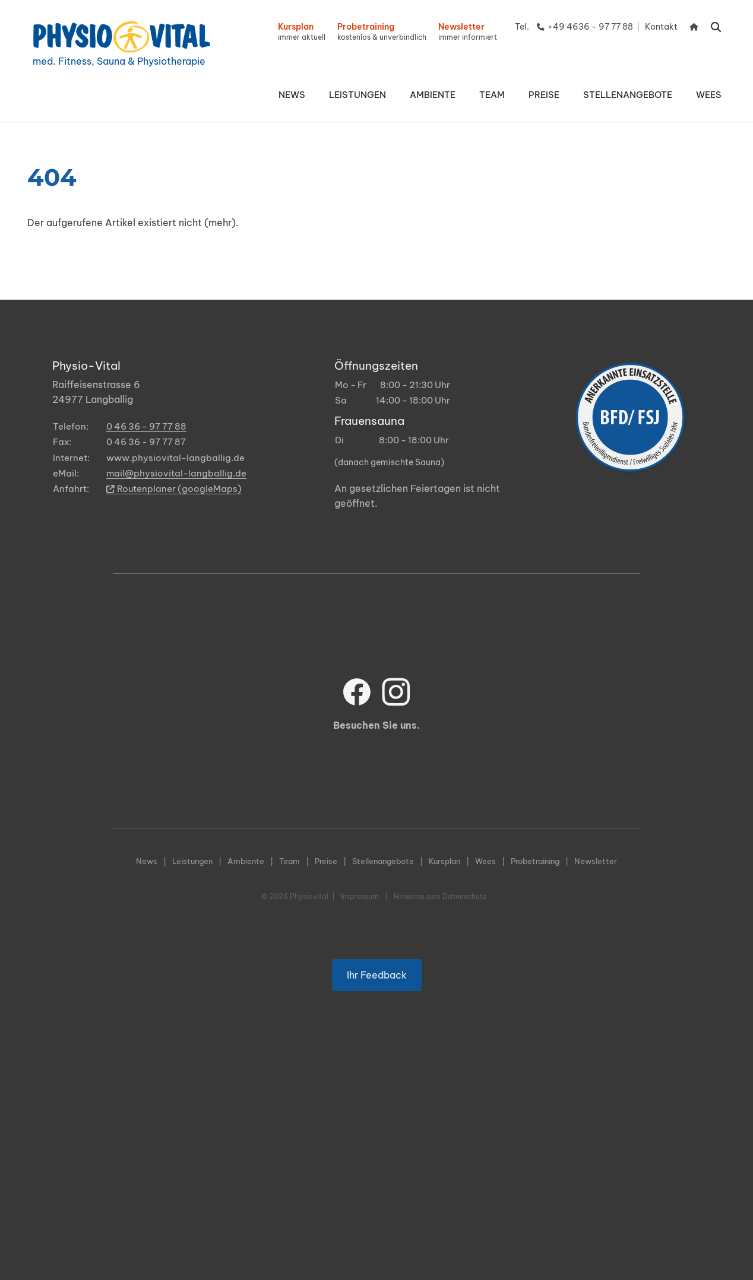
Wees (485, 861)
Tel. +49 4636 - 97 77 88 (574, 26)
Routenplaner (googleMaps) (174, 488)
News (146, 861)
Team (289, 861)
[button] (357, 95)
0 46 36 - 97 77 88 (146, 426)
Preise (326, 861)
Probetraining (535, 861)
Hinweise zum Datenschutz (440, 896)
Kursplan (444, 861)
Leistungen (192, 861)
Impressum (360, 896)
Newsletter (595, 861)
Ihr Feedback (377, 986)
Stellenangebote (383, 861)
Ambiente (245, 861)
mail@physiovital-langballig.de (176, 473)
